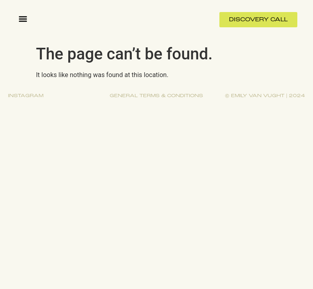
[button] (22, 18)
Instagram (25, 96)
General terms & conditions (156, 96)
